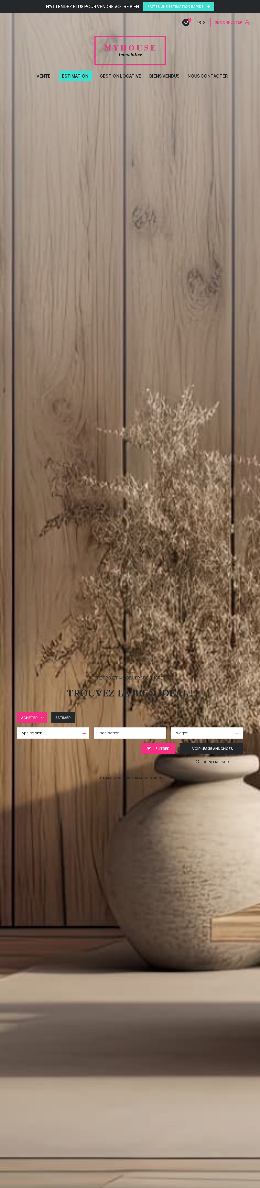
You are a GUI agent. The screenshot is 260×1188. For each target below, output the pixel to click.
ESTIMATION (75, 76)
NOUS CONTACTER (208, 76)
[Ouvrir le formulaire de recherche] (158, 748)
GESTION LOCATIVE (120, 76)
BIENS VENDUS (164, 76)
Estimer (63, 717)
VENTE (44, 76)
